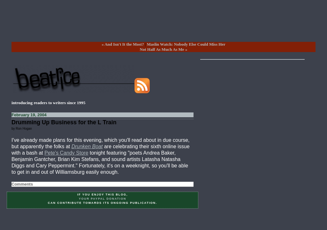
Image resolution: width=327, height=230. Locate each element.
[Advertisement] (163, 26)
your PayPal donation (102, 198)
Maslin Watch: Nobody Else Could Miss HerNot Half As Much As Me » (182, 47)
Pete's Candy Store (66, 153)
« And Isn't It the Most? (123, 44)
